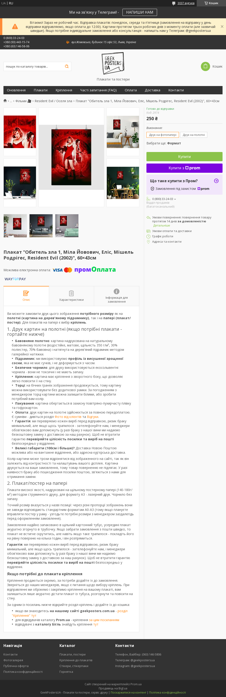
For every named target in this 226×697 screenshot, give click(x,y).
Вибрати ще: (163, 143)
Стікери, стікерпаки (73, 666)
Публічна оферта (16, 666)
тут (95, 624)
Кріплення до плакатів (75, 660)
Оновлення (16, 90)
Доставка (152, 90)
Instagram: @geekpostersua (135, 666)
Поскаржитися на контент (128, 692)
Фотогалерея (13, 660)
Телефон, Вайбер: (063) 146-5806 (138, 654)
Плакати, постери (72, 654)
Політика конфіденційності (23, 672)
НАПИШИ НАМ (139, 12)
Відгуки (92, 416)
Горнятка (66, 672)
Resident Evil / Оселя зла (53, 101)
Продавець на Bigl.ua (113, 688)
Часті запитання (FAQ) (98, 90)
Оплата (131, 90)
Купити (184, 157)
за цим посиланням (104, 620)
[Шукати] (66, 66)
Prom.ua (136, 684)
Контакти (176, 90)
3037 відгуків (186, 3)
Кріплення (64, 90)
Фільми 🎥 (23, 101)
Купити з (184, 168)
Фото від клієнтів (68, 416)
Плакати (41, 90)
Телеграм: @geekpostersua (135, 660)
